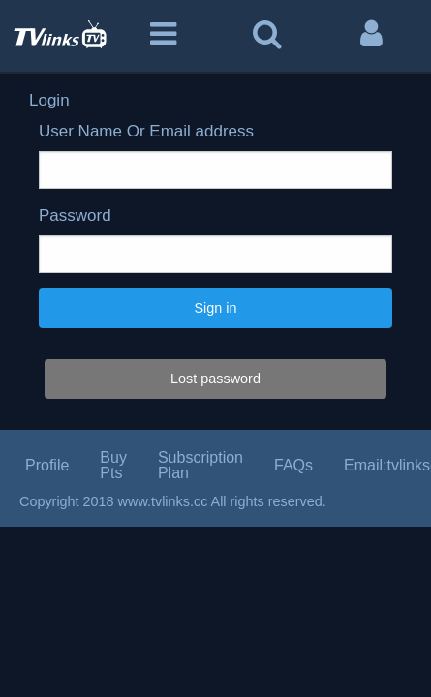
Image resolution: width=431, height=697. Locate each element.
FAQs (293, 465)
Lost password (215, 378)
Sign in (215, 308)
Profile (47, 465)
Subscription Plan (200, 465)
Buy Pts (113, 465)
